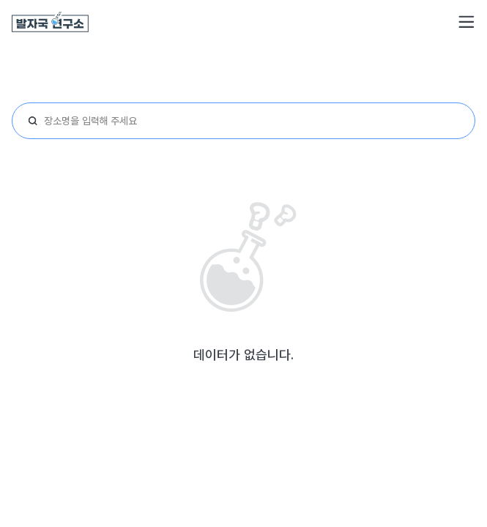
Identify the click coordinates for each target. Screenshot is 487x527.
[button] (466, 22)
